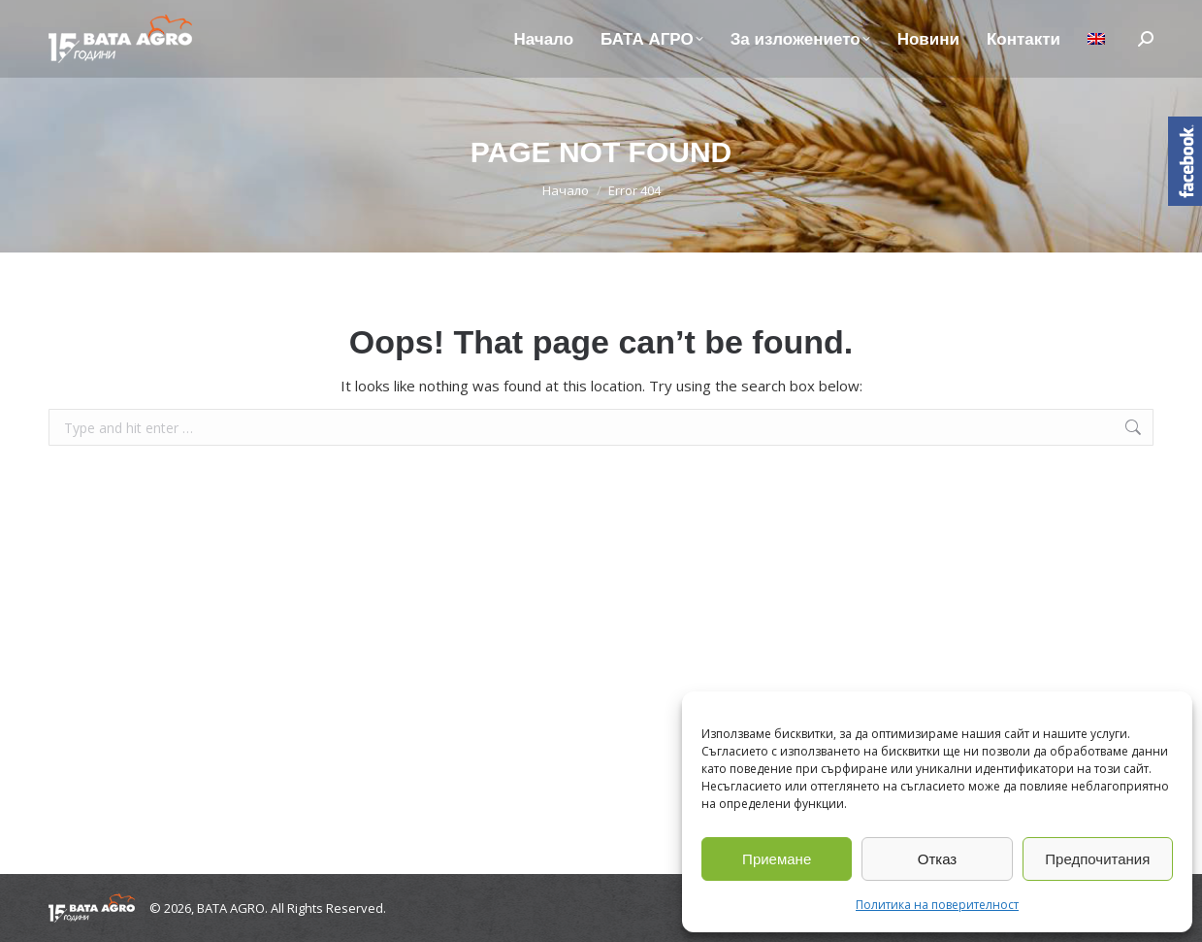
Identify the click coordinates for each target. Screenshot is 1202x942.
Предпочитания (1097, 859)
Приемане (776, 859)
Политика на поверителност (937, 904)
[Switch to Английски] (1096, 38)
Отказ (937, 859)
